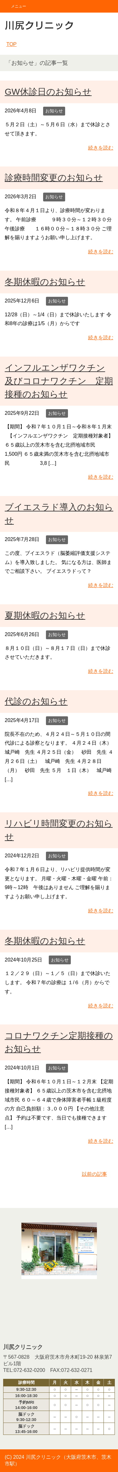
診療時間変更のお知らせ (54, 178)
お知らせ (54, 110)
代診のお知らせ (36, 701)
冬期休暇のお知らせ (45, 282)
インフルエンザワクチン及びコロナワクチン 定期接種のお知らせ (59, 381)
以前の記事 (94, 1174)
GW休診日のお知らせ (48, 92)
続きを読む (100, 147)
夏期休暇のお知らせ (45, 615)
